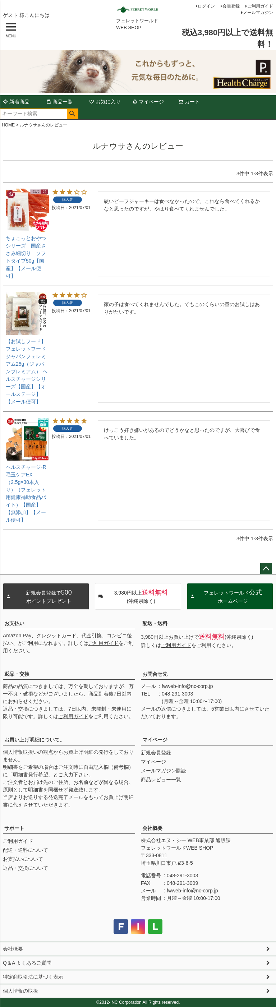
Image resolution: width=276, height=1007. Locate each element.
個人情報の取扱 (20, 991)
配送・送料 (154, 623)
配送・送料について (25, 850)
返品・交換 (16, 674)
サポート (14, 828)
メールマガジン (258, 12)
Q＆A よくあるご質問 (27, 963)
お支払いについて (23, 859)
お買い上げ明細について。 (34, 740)
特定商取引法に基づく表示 (33, 977)
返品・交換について (25, 868)
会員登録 (231, 6)
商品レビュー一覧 (161, 779)
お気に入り (105, 102)
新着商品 (16, 102)
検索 (72, 114)
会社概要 (152, 828)
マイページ (148, 102)
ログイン (206, 6)
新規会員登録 (156, 753)
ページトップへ (266, 568)
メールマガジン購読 (163, 770)
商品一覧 (59, 102)
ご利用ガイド (260, 6)
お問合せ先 (154, 674)
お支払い (14, 623)
